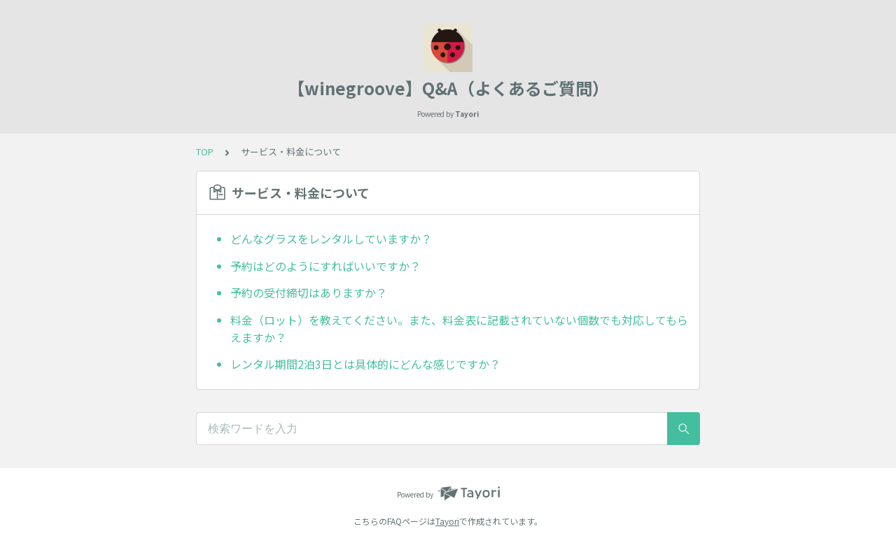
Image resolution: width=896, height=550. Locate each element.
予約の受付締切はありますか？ (308, 292)
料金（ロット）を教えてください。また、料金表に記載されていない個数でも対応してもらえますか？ (459, 328)
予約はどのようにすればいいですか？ (325, 266)
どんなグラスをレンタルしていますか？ (331, 238)
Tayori (447, 521)
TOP (205, 151)
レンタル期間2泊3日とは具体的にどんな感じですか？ (365, 363)
